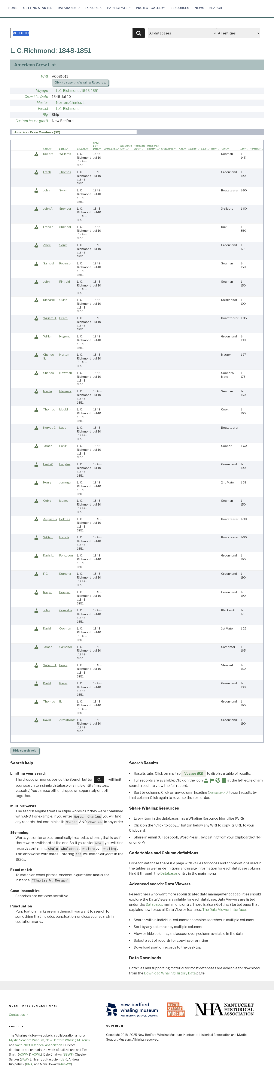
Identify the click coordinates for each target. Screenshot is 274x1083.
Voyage (42, 91)
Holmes (64, 519)
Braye (63, 665)
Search (215, 8)
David (47, 628)
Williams (65, 153)
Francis (48, 226)
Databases (69, 8)
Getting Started (37, 8)
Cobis (47, 500)
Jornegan (65, 482)
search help (24, 750)
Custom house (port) (31, 121)
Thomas (65, 172)
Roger (47, 592)
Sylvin (63, 190)
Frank (47, 172)
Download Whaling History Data (170, 973)
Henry (47, 482)
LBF (63, 1059)
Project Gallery (150, 8)
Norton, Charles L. (70, 103)
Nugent (64, 336)
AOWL (36, 1054)
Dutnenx (65, 573)
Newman (65, 372)
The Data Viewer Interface (224, 910)
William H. (50, 665)
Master (42, 103)
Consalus (65, 610)
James (47, 446)
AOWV (23, 1054)
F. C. (45, 573)
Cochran (65, 628)
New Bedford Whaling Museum (67, 1040)
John (46, 190)
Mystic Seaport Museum (26, 1040)
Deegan (64, 592)
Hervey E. (49, 427)
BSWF (68, 1054)
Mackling (65, 409)
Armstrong (67, 720)
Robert (48, 153)
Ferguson (66, 555)
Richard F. (49, 299)
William (48, 336)
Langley (64, 464)
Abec (47, 245)
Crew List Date (36, 97)
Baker (63, 683)
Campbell (65, 647)
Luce (62, 427)
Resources (179, 8)
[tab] (74, 132)
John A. (48, 208)
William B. (50, 318)
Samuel (48, 263)
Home (13, 8)
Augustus (50, 519)
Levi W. (48, 464)
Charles (48, 372)
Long (63, 446)
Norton (64, 354)
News (199, 8)
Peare (63, 318)
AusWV (65, 1064)
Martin (47, 391)
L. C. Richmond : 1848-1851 (77, 91)
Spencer (65, 208)
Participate (119, 8)
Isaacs (63, 500)
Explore (94, 8)
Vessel (43, 109)
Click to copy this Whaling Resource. (80, 82)
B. (60, 701)
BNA (29, 1064)
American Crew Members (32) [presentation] (37, 132)
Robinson (65, 263)
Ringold (64, 281)
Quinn (63, 299)
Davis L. (48, 555)
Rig (45, 115)
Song (63, 245)
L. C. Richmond (67, 109)
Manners (65, 391)
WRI (44, 77)
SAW (24, 1059)
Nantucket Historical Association (38, 1045)
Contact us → (18, 1014)
